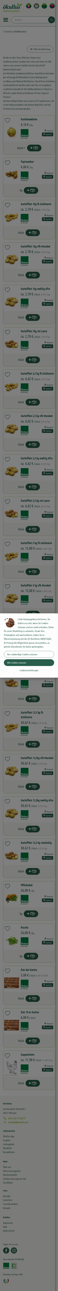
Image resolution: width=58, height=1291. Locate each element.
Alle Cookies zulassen (16, 662)
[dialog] (29, 645)
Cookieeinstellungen (29, 670)
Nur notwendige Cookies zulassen (22, 654)
